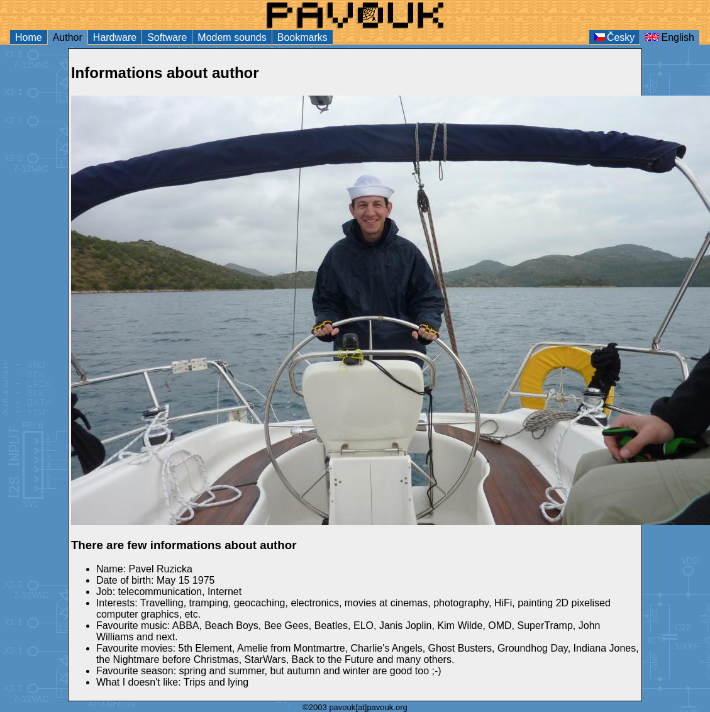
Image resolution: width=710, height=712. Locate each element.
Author (67, 37)
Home (28, 37)
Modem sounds (231, 37)
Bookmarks (302, 37)
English (669, 37)
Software (167, 37)
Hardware (114, 37)
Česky (614, 37)
